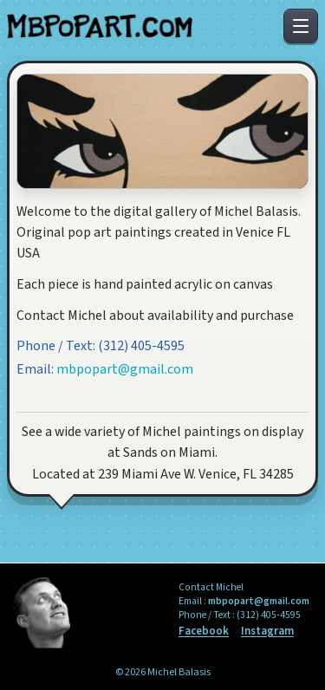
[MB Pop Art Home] (99, 26)
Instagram (267, 631)
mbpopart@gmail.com (124, 369)
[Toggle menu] (300, 26)
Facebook (204, 631)
